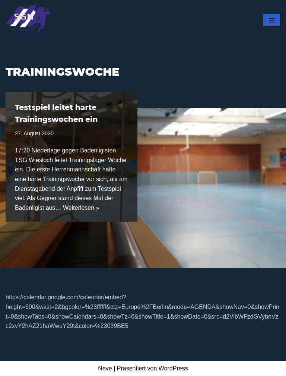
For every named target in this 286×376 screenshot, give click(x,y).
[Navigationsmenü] (271, 20)
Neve (105, 368)
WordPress (173, 368)
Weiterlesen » (81, 208)
